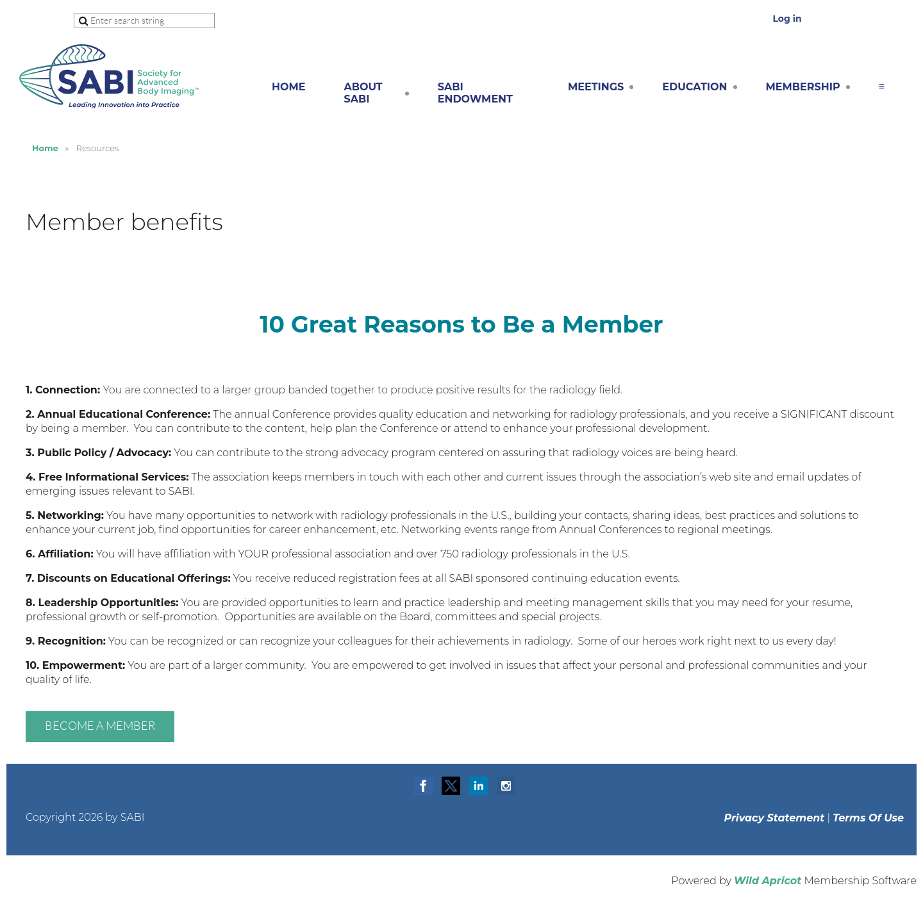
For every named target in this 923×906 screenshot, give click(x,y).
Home (45, 148)
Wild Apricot (767, 881)
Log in (786, 18)
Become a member (100, 726)
